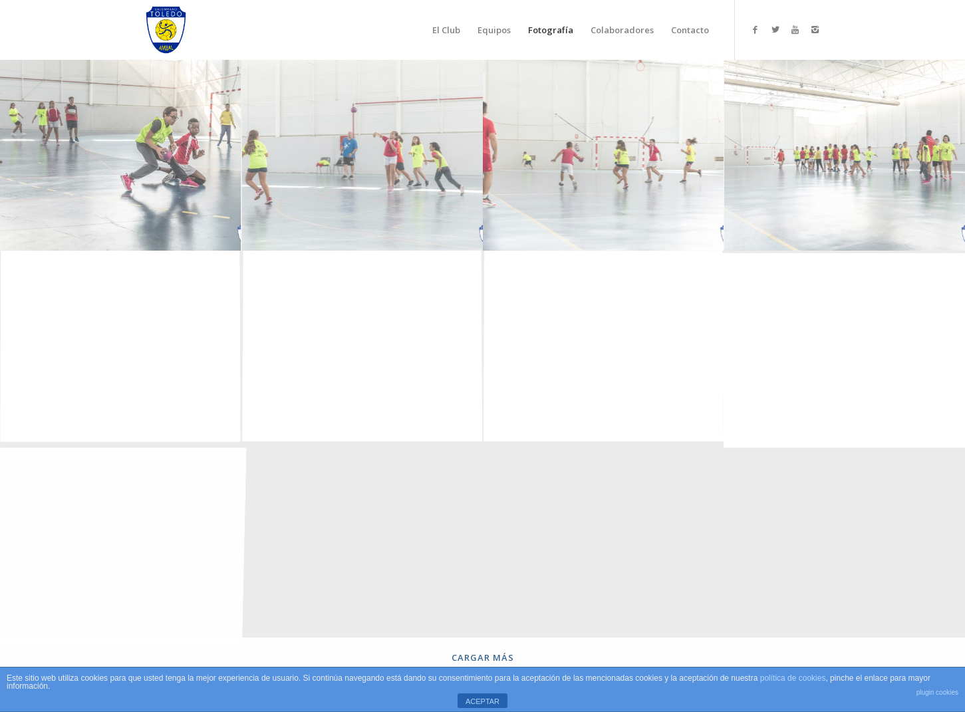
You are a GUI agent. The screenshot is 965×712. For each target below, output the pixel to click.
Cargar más (483, 657)
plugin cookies (937, 692)
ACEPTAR (482, 701)
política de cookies (793, 678)
